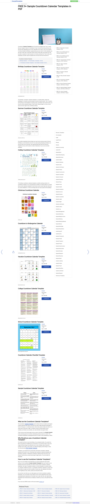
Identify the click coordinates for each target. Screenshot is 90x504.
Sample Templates (76, 502)
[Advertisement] (45, 19)
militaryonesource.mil (21, 179)
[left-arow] (2, 252)
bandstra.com (20, 384)
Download (46, 76)
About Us (18, 502)
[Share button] (13, 252)
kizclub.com (20, 219)
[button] (78, 1)
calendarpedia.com (21, 96)
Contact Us (13, 502)
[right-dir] (88, 252)
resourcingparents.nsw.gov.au (23, 351)
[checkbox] (11, 1)
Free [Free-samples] (74, 1)
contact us (41, 481)
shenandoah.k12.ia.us (21, 318)
